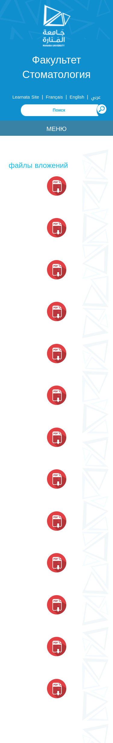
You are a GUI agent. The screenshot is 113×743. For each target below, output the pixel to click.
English (77, 97)
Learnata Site (25, 97)
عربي (96, 97)
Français (54, 97)
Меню (56, 129)
